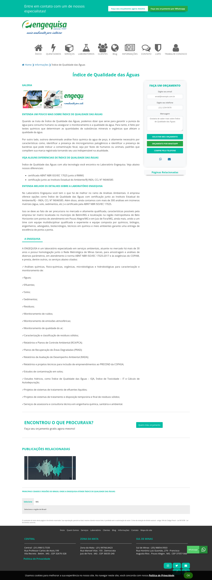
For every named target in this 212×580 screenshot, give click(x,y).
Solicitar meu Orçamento (165, 138)
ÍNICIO (38, 50)
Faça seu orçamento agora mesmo (128, 9)
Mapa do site (146, 531)
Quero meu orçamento (149, 426)
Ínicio (62, 531)
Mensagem (165, 115)
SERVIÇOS (69, 50)
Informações (123, 531)
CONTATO (146, 50)
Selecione (28, 503)
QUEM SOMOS (53, 50)
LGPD (158, 50)
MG (37, 503)
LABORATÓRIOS (86, 50)
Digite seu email (165, 92)
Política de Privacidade (161, 575)
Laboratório (95, 531)
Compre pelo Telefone (165, 152)
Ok (188, 575)
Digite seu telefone (165, 103)
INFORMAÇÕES (130, 50)
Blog (115, 50)
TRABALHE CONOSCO (176, 50)
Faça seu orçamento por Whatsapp (168, 9)
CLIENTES (103, 50)
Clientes (106, 531)
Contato (134, 531)
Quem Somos (73, 531)
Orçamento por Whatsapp (165, 145)
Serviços (84, 531)
